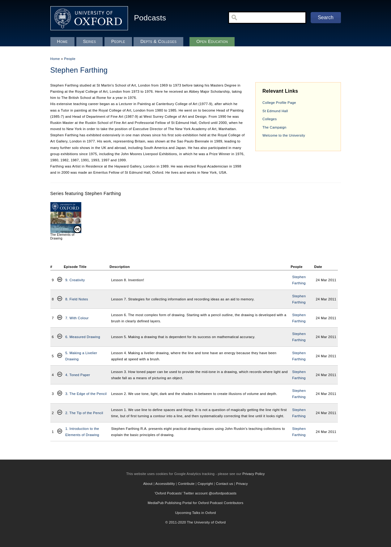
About (147, 484)
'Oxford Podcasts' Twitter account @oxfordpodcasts (195, 493)
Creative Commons (59, 280)
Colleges (269, 119)
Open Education (212, 41)
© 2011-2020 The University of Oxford (195, 522)
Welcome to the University (283, 135)
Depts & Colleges (158, 41)
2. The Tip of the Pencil (84, 413)
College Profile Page (279, 102)
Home (55, 59)
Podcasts (150, 18)
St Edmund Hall (275, 111)
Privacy (242, 484)
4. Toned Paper (77, 375)
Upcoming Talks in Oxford (195, 513)
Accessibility (165, 484)
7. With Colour (77, 318)
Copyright (205, 484)
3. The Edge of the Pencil (86, 394)
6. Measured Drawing (82, 337)
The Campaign (274, 127)
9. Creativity (75, 280)
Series (89, 41)
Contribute (186, 484)
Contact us (224, 484)
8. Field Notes (76, 299)
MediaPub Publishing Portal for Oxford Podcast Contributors (195, 503)
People (69, 59)
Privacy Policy (253, 474)
